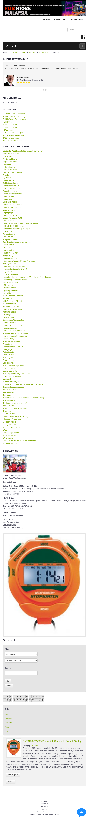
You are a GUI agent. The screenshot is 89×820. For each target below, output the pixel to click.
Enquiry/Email (77, 19)
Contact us (44, 804)
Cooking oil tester (10, 202)
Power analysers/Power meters (15, 336)
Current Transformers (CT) (13, 205)
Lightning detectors (10, 290)
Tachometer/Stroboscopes (13, 387)
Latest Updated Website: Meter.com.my (44, 814)
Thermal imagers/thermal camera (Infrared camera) (23, 398)
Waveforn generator (11, 433)
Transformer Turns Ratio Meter (15, 408)
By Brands (32, 52)
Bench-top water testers (12, 172)
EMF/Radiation (9, 231)
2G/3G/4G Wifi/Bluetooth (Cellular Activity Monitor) (23, 151)
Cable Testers (8, 180)
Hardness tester (9, 250)
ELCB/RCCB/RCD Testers (13, 226)
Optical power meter (11, 317)
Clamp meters (8, 197)
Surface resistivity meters (13, 382)
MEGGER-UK (44, 52)
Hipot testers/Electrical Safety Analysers (19, 261)
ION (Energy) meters (11, 282)
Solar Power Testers (11, 368)
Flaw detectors (9, 234)
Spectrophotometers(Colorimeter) (16, 374)
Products (23, 52)
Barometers (7, 164)
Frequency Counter (10, 239)
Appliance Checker (10, 162)
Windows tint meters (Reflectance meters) (19, 441)
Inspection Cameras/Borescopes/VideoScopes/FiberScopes (27, 277)
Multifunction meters (11, 307)
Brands (6, 175)
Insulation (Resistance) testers (15, 280)
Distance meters (9, 221)
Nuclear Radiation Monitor (13, 309)
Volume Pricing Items (11, 427)
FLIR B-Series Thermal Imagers (15, 119)
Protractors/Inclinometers (13, 347)
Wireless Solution (10, 443)
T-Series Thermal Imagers (13, 135)
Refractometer (8, 352)
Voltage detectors (10, 425)
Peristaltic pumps (10, 328)
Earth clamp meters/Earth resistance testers (20, 223)
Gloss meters (8, 248)
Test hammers (8, 392)
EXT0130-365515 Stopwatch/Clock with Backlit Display (52, 741)
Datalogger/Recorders (11, 207)
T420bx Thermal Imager (12, 141)
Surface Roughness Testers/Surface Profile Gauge (23, 384)
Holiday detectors (10, 264)
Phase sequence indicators (14, 331)
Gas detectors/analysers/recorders (16, 242)
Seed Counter (8, 355)
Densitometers (9, 210)
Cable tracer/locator (11, 183)
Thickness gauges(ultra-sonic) (15, 403)
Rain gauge (7, 349)
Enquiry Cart (44, 809)
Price (7, 727)
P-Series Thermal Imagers (13, 133)
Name (7, 714)
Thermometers (9, 400)
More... (10, 782)
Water (5, 430)
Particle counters (9, 323)
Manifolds (7, 293)
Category (8, 718)
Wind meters (8, 438)
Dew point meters (10, 215)
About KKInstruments (11, 154)
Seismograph (8, 357)
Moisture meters (9, 304)
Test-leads (7, 395)
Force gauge (8, 237)
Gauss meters (8, 245)
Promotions (7, 344)
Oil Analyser (8, 315)
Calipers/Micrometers (11, 188)
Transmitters (8, 411)
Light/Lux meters (9, 288)
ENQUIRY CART (60, 19)
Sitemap (44, 801)
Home (15, 52)
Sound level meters (10, 371)
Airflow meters (8, 156)
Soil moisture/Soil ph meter (13, 366)
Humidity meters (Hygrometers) (15, 266)
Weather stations (9, 435)
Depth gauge (8, 213)
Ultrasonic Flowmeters (12, 419)
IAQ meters (7, 272)
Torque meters (9, 406)
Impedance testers (10, 274)
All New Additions (10, 159)
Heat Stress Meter (10, 253)
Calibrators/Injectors (11, 186)
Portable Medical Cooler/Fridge (15, 333)
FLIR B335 (7, 122)
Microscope (7, 298)
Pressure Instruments (11, 341)
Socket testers (8, 363)
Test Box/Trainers (10, 390)
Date (6, 731)
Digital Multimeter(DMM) (12, 218)
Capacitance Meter (10, 191)
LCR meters (8, 285)
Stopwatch (7, 379)
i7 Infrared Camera (10, 127)
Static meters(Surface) (12, 376)
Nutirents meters (9, 312)
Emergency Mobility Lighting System (17, 229)
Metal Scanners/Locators (13, 296)
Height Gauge (8, 256)
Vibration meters (9, 422)
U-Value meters (9, 414)
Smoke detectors (9, 360)
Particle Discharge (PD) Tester (15, 325)
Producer (8, 723)
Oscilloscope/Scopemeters (13, 320)
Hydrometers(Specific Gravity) (15, 269)
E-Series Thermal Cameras (14, 114)
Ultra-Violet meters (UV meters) (15, 417)
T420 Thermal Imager (11, 138)
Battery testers (9, 167)
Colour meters (8, 199)
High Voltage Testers (11, 258)
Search (46, 19)
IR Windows (8, 130)
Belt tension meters (10, 170)
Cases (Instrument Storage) (14, 194)
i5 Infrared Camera (10, 125)
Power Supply (8, 339)
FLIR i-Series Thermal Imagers (15, 117)
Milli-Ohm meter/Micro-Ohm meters (17, 301)
